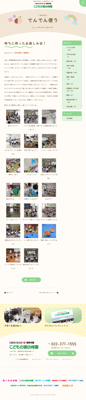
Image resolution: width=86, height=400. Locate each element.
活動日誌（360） (72, 72)
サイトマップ (67, 359)
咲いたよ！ (10, 292)
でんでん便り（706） (71, 48)
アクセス (14, 355)
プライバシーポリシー (52, 359)
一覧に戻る (32, 280)
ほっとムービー (37, 359)
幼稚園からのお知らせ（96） (72, 89)
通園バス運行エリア (27, 355)
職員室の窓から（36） (71, 100)
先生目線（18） (71, 106)
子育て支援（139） (70, 67)
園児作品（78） (71, 61)
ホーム (34, 27)
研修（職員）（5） (71, 78)
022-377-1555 (63, 344)
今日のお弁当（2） (71, 55)
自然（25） (70, 84)
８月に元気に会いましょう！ (47, 292)
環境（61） (70, 95)
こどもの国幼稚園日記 (21, 359)
